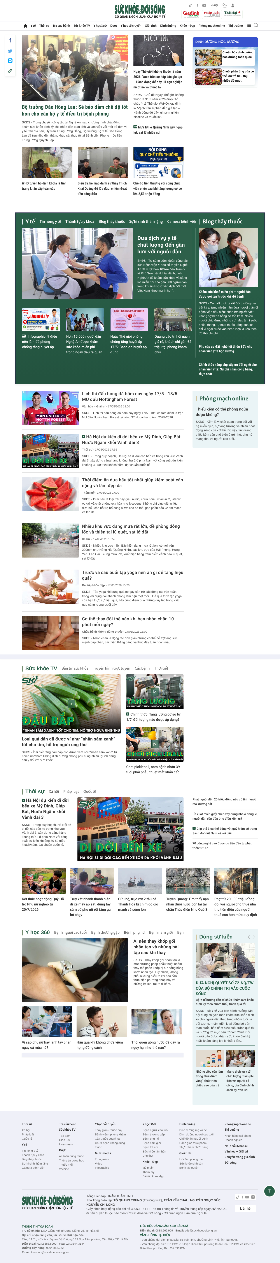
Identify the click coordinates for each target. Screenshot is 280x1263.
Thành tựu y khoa (79, 221)
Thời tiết (161, 668)
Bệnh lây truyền (189, 1167)
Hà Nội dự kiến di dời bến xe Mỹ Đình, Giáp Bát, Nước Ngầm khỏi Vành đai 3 (132, 439)
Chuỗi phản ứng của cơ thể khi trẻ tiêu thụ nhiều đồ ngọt (238, 76)
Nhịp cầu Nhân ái (236, 1146)
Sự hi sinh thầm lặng (146, 221)
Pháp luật (71, 791)
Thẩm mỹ (148, 1172)
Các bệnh (142, 668)
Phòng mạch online (212, 26)
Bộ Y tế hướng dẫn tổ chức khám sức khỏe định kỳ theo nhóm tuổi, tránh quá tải (225, 1002)
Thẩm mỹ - (89, 492)
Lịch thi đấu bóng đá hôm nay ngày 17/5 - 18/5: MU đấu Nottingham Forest (130, 396)
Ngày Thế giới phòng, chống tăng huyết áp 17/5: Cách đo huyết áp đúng (128, 344)
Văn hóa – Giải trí (236, 1151)
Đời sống (231, 1162)
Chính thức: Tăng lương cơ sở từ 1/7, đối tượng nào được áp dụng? (153, 717)
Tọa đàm (64, 1135)
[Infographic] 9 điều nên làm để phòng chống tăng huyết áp (39, 341)
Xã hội (54, 791)
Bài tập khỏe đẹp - (94, 585)
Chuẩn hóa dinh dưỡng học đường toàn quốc (238, 55)
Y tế (33, 26)
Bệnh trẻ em (150, 1147)
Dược (113, 26)
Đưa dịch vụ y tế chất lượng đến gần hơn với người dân (161, 245)
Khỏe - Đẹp (187, 26)
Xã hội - (87, 539)
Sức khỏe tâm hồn (154, 1151)
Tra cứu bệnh (61, 26)
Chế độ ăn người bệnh (193, 1138)
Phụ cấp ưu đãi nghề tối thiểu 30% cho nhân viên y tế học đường (225, 348)
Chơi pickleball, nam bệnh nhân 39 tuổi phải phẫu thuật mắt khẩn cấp (153, 769)
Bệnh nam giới (161, 932)
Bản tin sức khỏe (74, 668)
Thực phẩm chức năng (193, 1147)
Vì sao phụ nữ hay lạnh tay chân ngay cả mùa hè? (46, 1045)
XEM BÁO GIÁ (179, 1226)
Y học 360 (100, 26)
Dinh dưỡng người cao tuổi (196, 1134)
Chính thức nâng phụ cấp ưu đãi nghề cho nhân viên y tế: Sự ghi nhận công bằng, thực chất (228, 369)
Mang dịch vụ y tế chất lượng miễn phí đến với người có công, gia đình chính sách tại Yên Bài (240, 1081)
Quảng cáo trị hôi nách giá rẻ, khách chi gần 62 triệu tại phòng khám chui (172, 344)
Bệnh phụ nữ (134, 932)
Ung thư (147, 1155)
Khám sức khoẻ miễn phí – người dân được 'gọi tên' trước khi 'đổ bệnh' (225, 294)
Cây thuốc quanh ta (107, 1138)
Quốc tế (89, 791)
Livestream (66, 1144)
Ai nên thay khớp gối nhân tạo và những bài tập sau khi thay (156, 946)
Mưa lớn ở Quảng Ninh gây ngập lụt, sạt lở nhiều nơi (157, 130)
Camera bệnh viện (182, 221)
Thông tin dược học (71, 1160)
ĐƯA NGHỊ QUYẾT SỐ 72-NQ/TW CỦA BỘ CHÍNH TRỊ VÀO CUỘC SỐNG (225, 988)
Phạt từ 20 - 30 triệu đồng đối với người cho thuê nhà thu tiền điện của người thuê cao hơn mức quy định (235, 907)
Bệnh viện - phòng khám (110, 1134)
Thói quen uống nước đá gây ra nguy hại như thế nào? (155, 1045)
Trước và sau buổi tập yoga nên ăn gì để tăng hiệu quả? (132, 575)
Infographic (102, 1167)
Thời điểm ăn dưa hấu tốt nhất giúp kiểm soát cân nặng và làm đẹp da (132, 482)
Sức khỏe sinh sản (191, 1163)
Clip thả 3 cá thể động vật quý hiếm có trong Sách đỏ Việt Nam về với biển (224, 831)
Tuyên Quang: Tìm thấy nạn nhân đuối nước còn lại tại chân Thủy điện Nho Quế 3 (187, 904)
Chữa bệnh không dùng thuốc (110, 1145)
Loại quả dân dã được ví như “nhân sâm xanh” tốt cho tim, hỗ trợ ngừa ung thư (68, 741)
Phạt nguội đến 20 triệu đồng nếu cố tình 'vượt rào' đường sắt (224, 802)
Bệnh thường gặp (105, 932)
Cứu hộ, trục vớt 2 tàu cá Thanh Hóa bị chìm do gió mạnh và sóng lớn (138, 904)
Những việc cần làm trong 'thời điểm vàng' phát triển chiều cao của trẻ (209, 1078)
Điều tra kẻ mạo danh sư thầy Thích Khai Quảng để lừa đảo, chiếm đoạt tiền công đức (102, 188)
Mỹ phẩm (148, 1167)
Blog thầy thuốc (112, 221)
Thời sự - (88, 449)
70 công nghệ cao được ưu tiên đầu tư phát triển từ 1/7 (222, 846)
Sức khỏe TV (82, 26)
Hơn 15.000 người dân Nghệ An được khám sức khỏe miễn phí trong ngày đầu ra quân (84, 344)
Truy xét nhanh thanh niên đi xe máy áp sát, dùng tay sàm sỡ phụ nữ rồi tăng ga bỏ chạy (90, 907)
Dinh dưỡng (168, 26)
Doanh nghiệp (233, 1140)
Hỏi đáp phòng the (191, 1159)
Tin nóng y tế (50, 221)
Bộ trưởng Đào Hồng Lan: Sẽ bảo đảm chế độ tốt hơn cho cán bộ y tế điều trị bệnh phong (75, 110)
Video (98, 1163)
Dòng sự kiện (216, 937)
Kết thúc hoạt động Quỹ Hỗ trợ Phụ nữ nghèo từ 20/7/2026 (43, 904)
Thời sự (44, 26)
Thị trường (235, 26)
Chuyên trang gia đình (240, 1157)
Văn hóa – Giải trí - (94, 406)
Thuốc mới (66, 1164)
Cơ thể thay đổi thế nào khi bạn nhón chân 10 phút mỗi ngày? (128, 621)
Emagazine (102, 1159)
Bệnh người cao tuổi (70, 932)
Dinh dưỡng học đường (217, 42)
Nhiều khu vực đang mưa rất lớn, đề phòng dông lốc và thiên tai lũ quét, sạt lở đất (131, 529)
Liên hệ (245, 1208)
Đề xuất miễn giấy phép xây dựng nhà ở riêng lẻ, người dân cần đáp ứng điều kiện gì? (224, 816)
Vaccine (64, 1169)
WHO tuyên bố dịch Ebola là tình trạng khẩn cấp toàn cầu (44, 186)
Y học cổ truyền (131, 26)
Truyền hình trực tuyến (111, 668)
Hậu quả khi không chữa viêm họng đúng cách (100, 1045)
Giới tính (151, 26)
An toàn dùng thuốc (71, 1156)
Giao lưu (64, 1140)
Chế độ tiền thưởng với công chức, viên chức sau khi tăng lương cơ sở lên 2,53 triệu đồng (157, 188)
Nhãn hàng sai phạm (238, 1135)
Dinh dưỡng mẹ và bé (193, 1130)
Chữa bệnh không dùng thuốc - (103, 631)
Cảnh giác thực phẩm (193, 1143)
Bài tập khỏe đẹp (153, 1176)
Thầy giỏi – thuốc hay (108, 1130)
